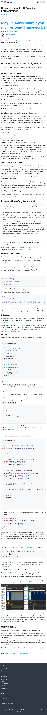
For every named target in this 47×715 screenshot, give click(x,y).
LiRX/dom (4, 681)
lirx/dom (7, 653)
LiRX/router (4, 683)
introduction (26, 653)
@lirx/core (6, 240)
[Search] (41, 2)
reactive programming (16, 653)
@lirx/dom (6, 242)
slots (28, 391)
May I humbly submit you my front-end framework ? (23, 25)
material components (31, 247)
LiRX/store (4, 688)
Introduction (4, 668)
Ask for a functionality (7, 703)
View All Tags (4, 14)
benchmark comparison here (8, 617)
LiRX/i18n (4, 686)
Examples (3, 671)
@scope (12, 429)
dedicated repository (26, 547)
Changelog (4, 698)
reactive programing (6, 53)
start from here (11, 564)
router (21, 247)
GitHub (3, 701)
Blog (2, 696)
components (21, 325)
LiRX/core (4, 679)
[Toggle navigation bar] (2, 2)
